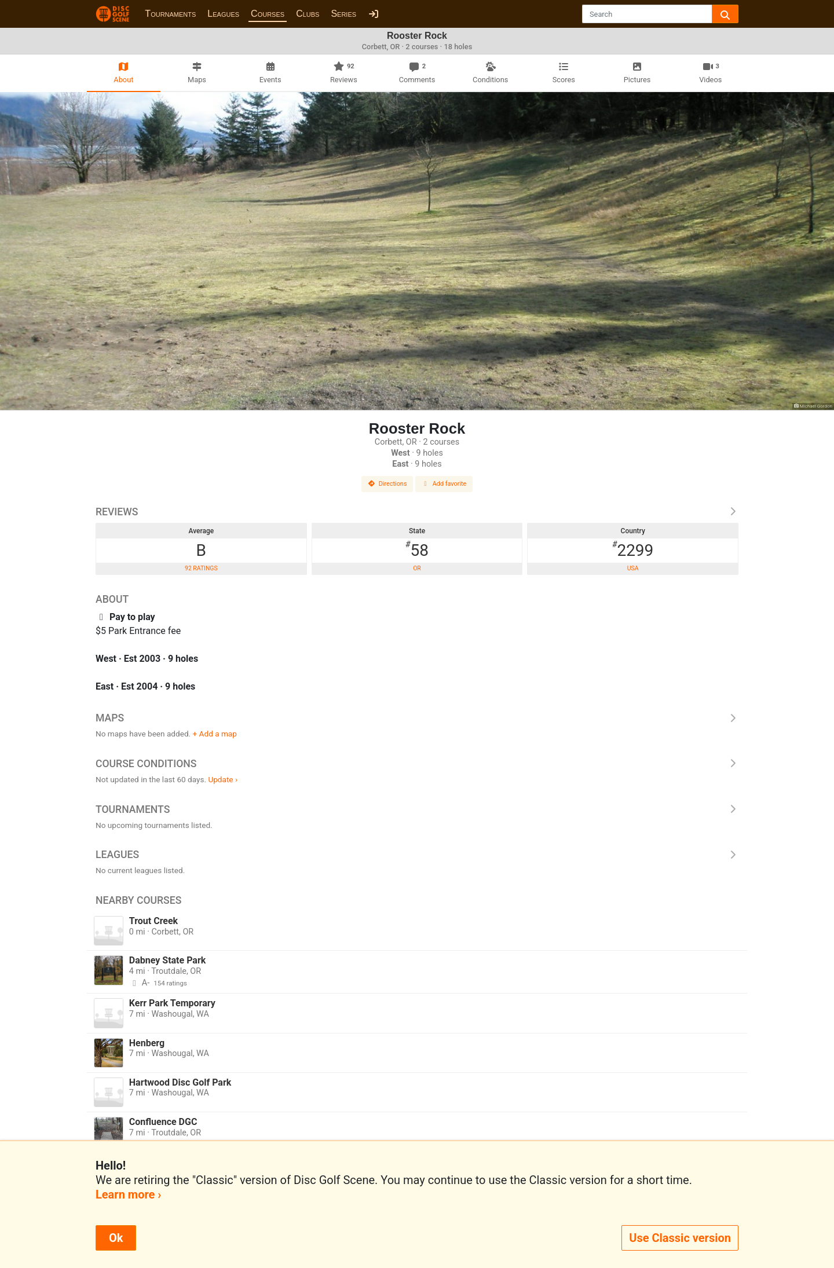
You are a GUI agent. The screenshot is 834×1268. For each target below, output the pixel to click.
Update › (222, 779)
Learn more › (128, 1194)
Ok (116, 1238)
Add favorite (444, 484)
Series (343, 14)
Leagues (223, 14)
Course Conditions (417, 763)
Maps (417, 718)
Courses (267, 14)
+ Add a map (215, 733)
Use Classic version (680, 1238)
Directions (387, 484)
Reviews (417, 512)
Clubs (307, 14)
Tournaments (170, 14)
